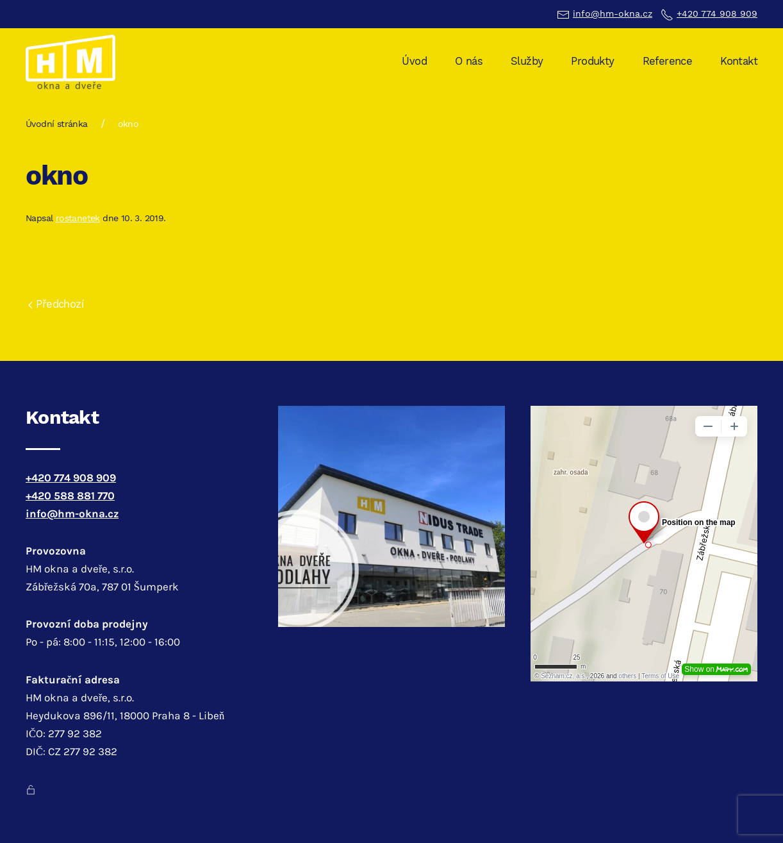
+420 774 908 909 (717, 13)
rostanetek (78, 218)
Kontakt (738, 61)
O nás (468, 61)
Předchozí (55, 304)
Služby (527, 61)
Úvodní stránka (57, 124)
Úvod (414, 61)
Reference (668, 61)
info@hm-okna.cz (612, 13)
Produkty (592, 61)
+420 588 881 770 (70, 496)
